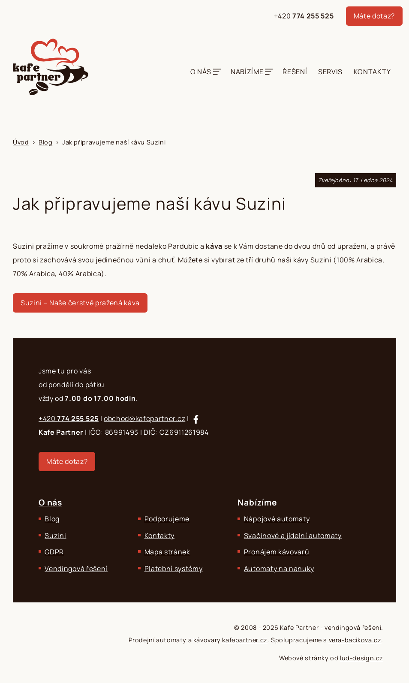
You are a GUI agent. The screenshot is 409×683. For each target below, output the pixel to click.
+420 (304, 16)
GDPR (54, 552)
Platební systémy (173, 568)
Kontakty (372, 71)
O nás (200, 71)
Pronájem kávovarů (277, 552)
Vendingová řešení (76, 568)
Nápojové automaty (277, 519)
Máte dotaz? (374, 16)
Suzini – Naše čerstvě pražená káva (80, 302)
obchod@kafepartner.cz (144, 418)
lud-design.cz (361, 658)
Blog (52, 519)
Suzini (55, 535)
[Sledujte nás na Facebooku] (195, 419)
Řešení (295, 71)
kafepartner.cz (245, 640)
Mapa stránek (167, 552)
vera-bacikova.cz (355, 640)
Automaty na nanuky (279, 568)
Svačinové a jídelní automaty (293, 535)
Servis (330, 71)
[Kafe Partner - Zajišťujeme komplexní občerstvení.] (50, 67)
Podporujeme (166, 519)
